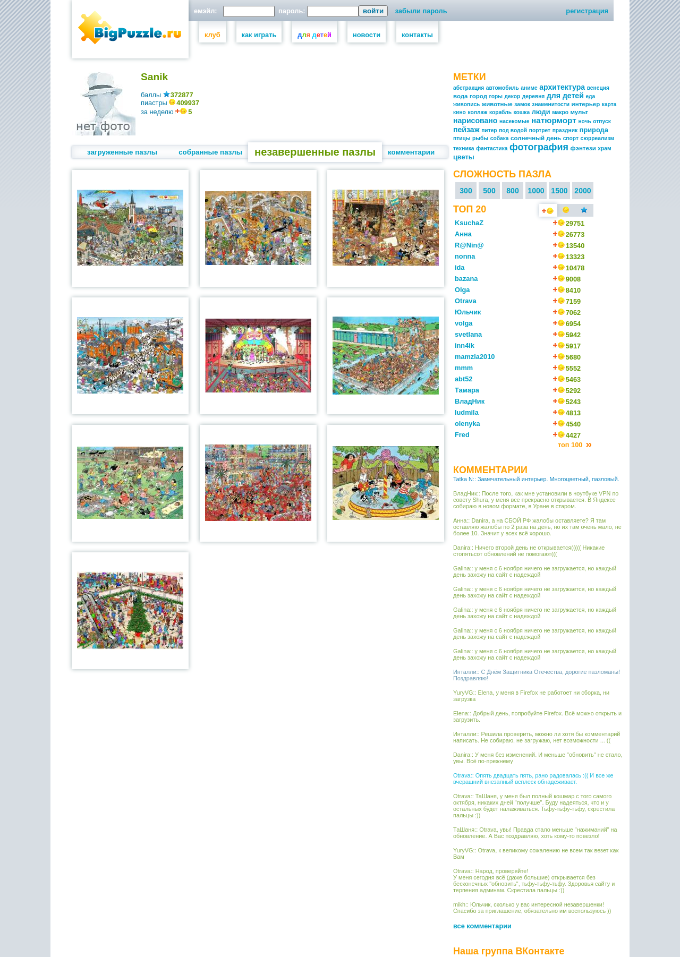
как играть (259, 35)
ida (460, 267)
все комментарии (482, 926)
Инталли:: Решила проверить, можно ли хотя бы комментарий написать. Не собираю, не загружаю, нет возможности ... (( (536, 737)
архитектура (562, 87)
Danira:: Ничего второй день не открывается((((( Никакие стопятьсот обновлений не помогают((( (529, 550)
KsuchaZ (469, 223)
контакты (417, 35)
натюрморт (553, 120)
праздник (564, 130)
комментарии (411, 152)
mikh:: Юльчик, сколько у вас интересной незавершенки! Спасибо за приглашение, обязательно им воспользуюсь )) (532, 907)
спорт (571, 138)
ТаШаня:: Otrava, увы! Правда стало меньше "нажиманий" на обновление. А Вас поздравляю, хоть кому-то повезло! (535, 832)
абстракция (468, 88)
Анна (463, 234)
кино (459, 112)
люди (541, 112)
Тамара (467, 390)
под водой (513, 130)
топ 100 (571, 445)
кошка (522, 112)
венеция (598, 88)
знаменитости (551, 104)
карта (609, 104)
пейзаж (466, 129)
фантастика (491, 148)
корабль (500, 112)
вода (460, 96)
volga (463, 323)
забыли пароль (421, 11)
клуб (212, 35)
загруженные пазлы (122, 152)
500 (489, 190)
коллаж (477, 112)
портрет (539, 130)
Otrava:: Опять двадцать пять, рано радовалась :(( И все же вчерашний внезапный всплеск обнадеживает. (533, 778)
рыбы (480, 138)
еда (590, 96)
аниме (529, 88)
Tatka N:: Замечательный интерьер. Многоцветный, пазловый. (536, 479)
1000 (536, 190)
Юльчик (468, 312)
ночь (584, 121)
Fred (462, 435)
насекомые (514, 121)
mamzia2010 (475, 357)
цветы (463, 157)
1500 (559, 190)
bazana (466, 279)
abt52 (463, 379)
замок (522, 104)
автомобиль (502, 88)
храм (604, 148)
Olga (462, 290)
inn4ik (464, 345)
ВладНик (469, 401)
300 (466, 190)
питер (489, 130)
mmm (464, 368)
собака (499, 138)
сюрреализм (598, 138)
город (478, 96)
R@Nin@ (469, 245)
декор (513, 96)
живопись (466, 104)
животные (497, 104)
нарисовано (475, 120)
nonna (465, 256)
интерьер (586, 104)
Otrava (466, 301)
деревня (533, 96)
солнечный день (536, 138)
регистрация (587, 11)
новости (366, 35)
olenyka (467, 424)
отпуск (601, 121)
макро (560, 112)
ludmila (467, 412)
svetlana (468, 334)
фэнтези (583, 148)
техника (463, 148)
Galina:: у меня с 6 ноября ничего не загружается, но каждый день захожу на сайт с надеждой (534, 571)
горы (496, 96)
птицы (462, 138)
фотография (538, 147)
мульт (579, 112)
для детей (565, 95)
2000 (582, 190)
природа (594, 130)
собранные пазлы (210, 152)
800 (512, 190)
